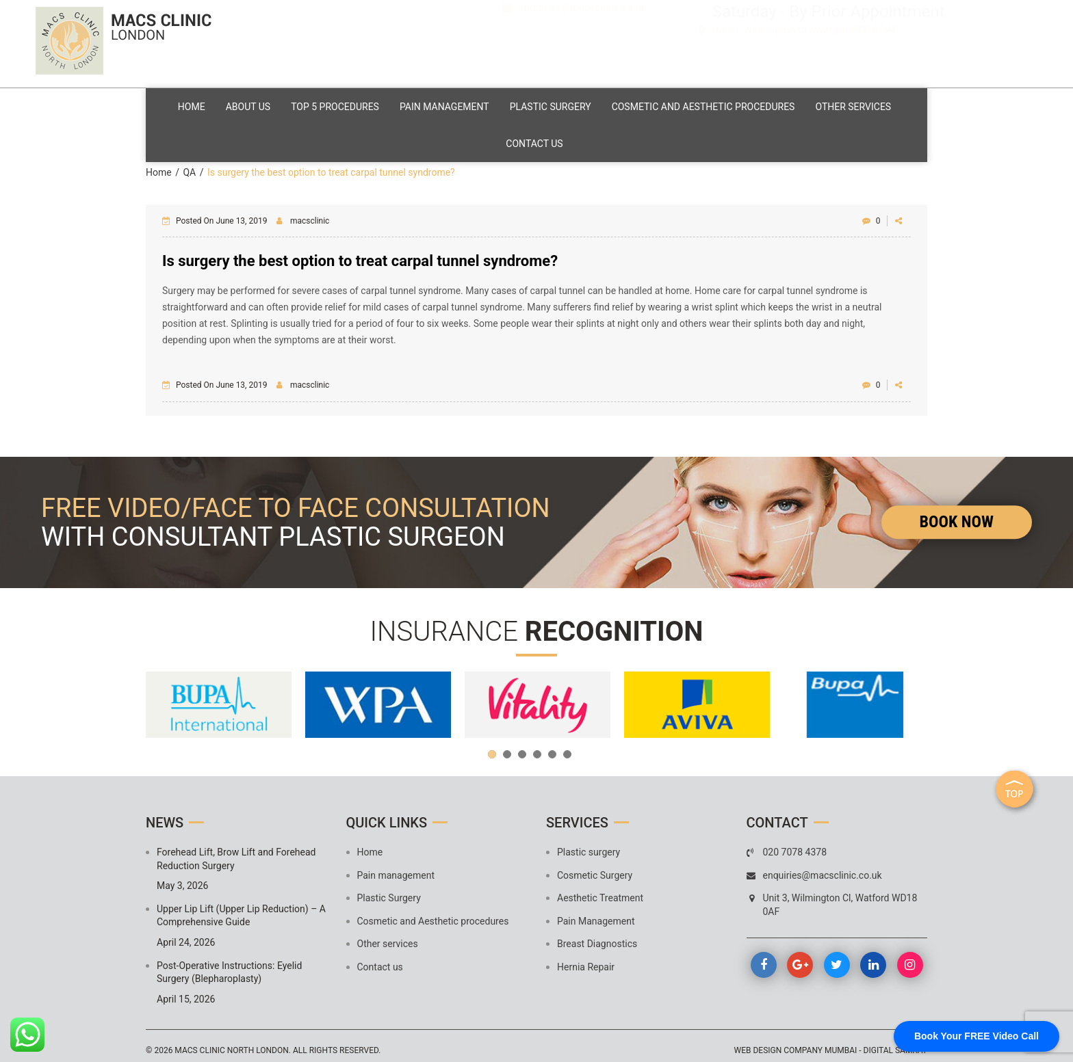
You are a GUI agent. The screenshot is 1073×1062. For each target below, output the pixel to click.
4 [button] (537, 745)
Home (224, 103)
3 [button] (522, 745)
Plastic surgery (588, 843)
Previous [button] (163, 696)
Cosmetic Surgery (594, 866)
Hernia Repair (586, 958)
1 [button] (492, 745)
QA (189, 163)
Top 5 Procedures (382, 103)
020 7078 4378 (573, 31)
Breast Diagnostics (597, 935)
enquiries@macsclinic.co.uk (583, 50)
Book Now (957, 512)
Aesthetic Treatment (600, 889)
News (164, 814)
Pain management (498, 103)
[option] (218, 696)
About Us (288, 103)
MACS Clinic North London (231, 1042)
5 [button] (552, 745)
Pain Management (595, 912)
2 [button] (507, 745)
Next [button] (910, 696)
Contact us (588, 136)
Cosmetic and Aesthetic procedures (770, 103)
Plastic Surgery (610, 103)
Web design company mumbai (795, 1042)
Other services (494, 136)
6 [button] (567, 745)
